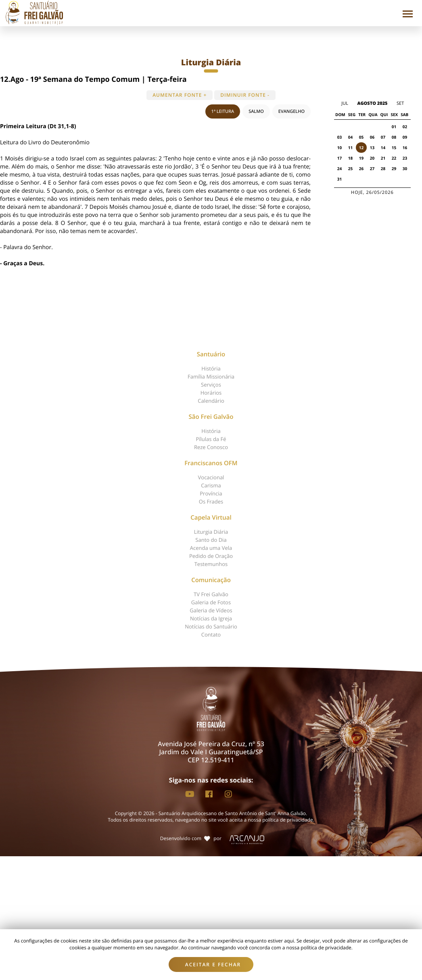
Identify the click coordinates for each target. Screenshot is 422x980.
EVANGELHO (291, 111)
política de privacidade (287, 819)
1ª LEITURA (222, 111)
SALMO (256, 111)
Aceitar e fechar (213, 964)
